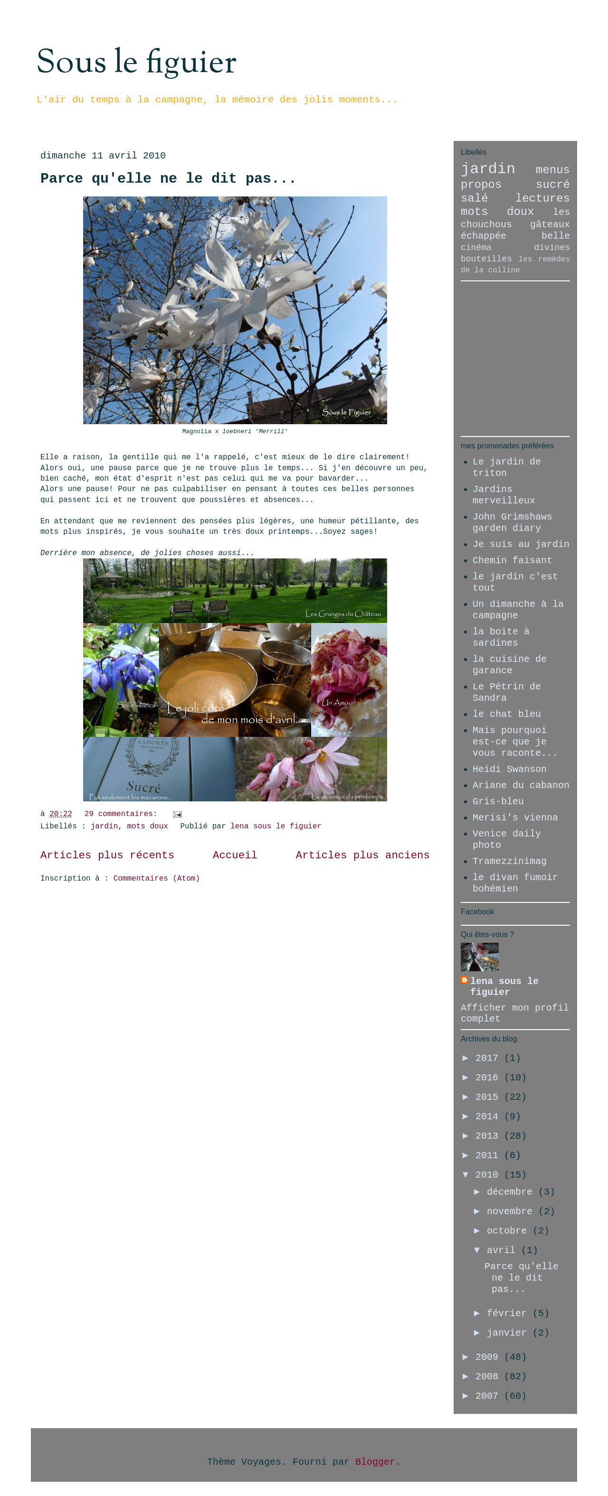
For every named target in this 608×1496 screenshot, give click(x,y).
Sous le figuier (136, 63)
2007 (489, 1396)
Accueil (235, 855)
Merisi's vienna (515, 817)
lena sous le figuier (504, 987)
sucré (553, 184)
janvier (509, 1333)
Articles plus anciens (363, 855)
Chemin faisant (512, 560)
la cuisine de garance (510, 665)
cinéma (476, 247)
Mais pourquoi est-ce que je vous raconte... (515, 742)
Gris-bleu (498, 801)
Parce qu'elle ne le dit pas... (168, 179)
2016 (489, 1077)
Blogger (375, 1462)
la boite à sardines (501, 637)
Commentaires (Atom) (157, 878)
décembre (512, 1192)
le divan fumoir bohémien (515, 883)
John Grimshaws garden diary (512, 522)
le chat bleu (507, 714)
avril (504, 1250)
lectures (542, 198)
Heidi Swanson (510, 769)
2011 (489, 1155)
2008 (489, 1376)
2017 (489, 1058)
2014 (489, 1116)
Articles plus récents (107, 855)
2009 (489, 1357)
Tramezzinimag (510, 861)
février (509, 1313)
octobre (509, 1231)
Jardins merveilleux (504, 495)
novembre (512, 1211)
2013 (489, 1136)
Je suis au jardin (521, 544)
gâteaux (550, 224)
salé (474, 198)
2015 (489, 1097)
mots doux (147, 826)
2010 (489, 1175)
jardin (104, 826)
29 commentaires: (123, 814)
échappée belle (515, 236)
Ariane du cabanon (521, 785)
